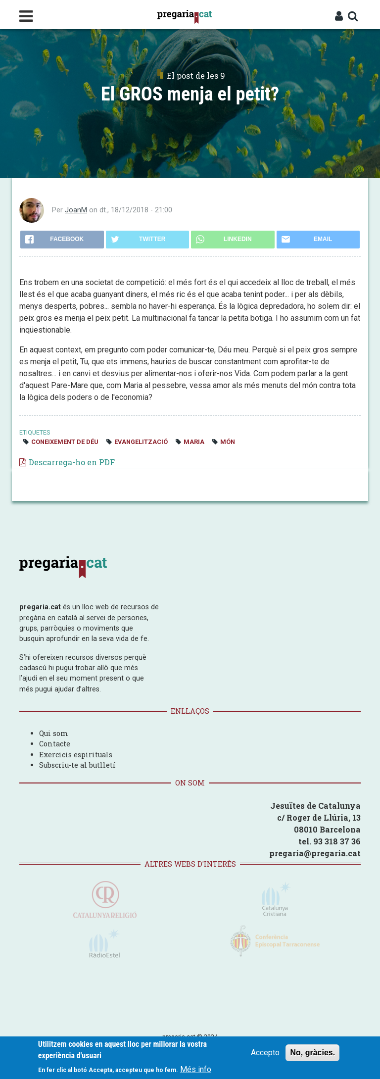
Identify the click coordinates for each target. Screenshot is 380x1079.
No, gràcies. (312, 1053)
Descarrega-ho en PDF (72, 462)
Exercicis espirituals (75, 754)
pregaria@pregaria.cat (315, 853)
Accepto (265, 1053)
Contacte (54, 743)
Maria (194, 441)
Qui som (53, 733)
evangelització (141, 441)
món (227, 441)
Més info (195, 1069)
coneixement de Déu (64, 441)
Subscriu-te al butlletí (77, 765)
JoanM (76, 210)
